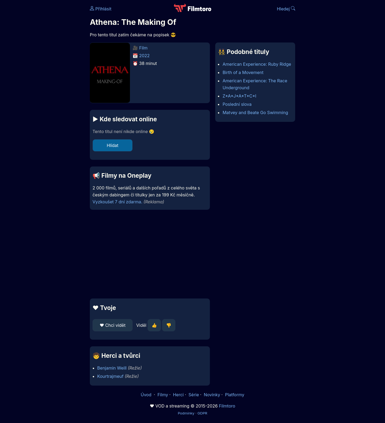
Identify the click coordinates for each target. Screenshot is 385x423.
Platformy (234, 394)
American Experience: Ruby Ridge (256, 64)
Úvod (146, 394)
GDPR (202, 413)
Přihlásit (100, 8)
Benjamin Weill (112, 368)
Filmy (162, 394)
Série (193, 394)
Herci (178, 394)
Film (143, 48)
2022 (144, 55)
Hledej (286, 8)
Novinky (212, 394)
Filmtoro (227, 406)
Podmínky (186, 413)
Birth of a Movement (242, 72)
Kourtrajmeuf (110, 376)
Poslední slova (237, 104)
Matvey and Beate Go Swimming (255, 112)
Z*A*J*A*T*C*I (239, 96)
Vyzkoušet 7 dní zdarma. (117, 201)
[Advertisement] (51, 82)
